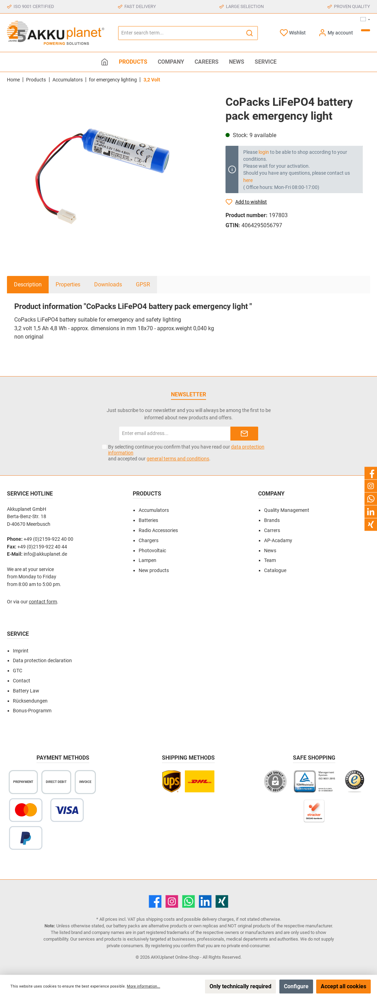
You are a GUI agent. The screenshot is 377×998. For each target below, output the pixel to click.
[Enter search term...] (180, 33)
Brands (272, 520)
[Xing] (222, 901)
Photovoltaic (152, 551)
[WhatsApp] (188, 901)
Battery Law (26, 691)
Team (270, 560)
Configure (296, 986)
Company (271, 493)
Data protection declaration (42, 661)
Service (18, 634)
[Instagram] (172, 901)
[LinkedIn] (205, 901)
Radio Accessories (158, 530)
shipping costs (160, 919)
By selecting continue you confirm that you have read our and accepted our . (186, 452)
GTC (17, 671)
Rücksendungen (30, 701)
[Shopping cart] (365, 30)
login (264, 152)
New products (154, 570)
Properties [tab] (68, 284)
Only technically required (240, 986)
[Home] (105, 62)
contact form (43, 602)
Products (147, 493)
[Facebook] (155, 901)
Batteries (148, 520)
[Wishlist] (292, 33)
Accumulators (154, 510)
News (270, 551)
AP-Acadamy (278, 541)
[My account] (336, 33)
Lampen (147, 560)
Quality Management (286, 510)
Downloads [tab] (108, 284)
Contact (21, 681)
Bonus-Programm (32, 711)
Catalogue (275, 570)
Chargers (148, 541)
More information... (143, 986)
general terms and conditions (178, 458)
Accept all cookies (343, 986)
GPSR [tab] (143, 284)
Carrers (272, 530)
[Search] (249, 33)
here (248, 180)
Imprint (20, 651)
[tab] (28, 284)
